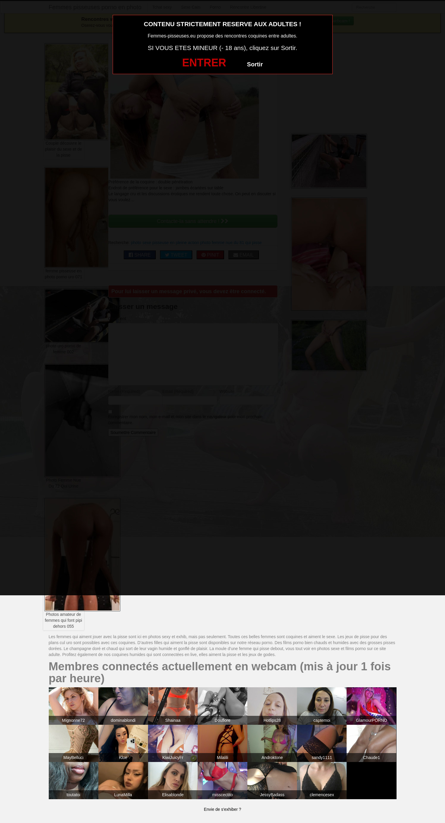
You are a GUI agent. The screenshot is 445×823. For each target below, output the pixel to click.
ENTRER (204, 63)
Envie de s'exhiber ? (222, 809)
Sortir (255, 64)
